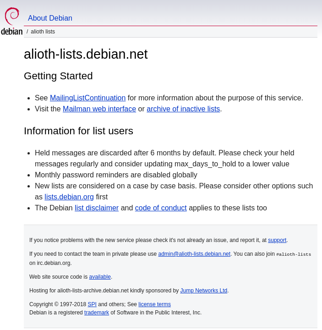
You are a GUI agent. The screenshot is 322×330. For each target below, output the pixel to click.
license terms (154, 304)
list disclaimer (97, 208)
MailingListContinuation (88, 98)
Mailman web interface (99, 109)
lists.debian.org (69, 197)
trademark (96, 312)
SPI (92, 304)
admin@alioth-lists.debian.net (194, 254)
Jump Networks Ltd (204, 290)
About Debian (50, 18)
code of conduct (161, 208)
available (100, 276)
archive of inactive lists (183, 109)
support (277, 240)
